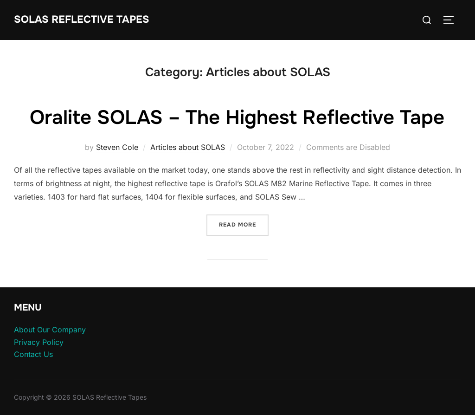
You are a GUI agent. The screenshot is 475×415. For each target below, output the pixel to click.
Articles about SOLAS (187, 147)
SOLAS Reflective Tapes (81, 19)
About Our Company (50, 329)
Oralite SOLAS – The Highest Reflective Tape (237, 117)
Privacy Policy (39, 342)
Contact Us (33, 354)
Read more (244, 224)
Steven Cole (117, 147)
